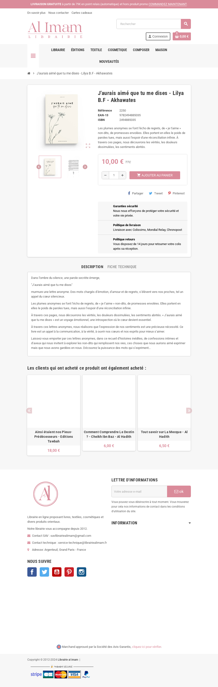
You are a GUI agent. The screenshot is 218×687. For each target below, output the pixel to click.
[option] (53, 415)
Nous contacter (58, 12)
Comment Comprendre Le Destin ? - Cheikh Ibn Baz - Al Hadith (109, 434)
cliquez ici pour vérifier (146, 646)
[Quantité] (114, 175)
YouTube (56, 572)
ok (179, 491)
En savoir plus (36, 12)
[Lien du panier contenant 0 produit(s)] (182, 36)
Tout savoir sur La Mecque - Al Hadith (164, 434)
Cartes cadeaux (81, 12)
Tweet (156, 193)
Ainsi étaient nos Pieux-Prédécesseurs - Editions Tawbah (53, 436)
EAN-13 (103, 115)
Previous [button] (29, 411)
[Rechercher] (153, 24)
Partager (135, 193)
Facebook (32, 572)
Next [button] (189, 411)
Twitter (44, 572)
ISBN (101, 120)
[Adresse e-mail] (139, 491)
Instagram (81, 572)
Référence (105, 110)
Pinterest (176, 193)
